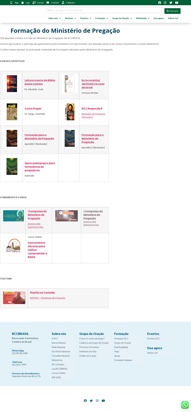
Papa (116, 350)
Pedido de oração (87, 354)
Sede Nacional (58, 345)
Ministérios (57, 358)
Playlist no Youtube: (42, 291)
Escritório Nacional (61, 350)
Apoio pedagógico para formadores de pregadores (40, 165)
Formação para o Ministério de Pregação (39, 135)
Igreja (117, 354)
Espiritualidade (121, 345)
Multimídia (142, 16)
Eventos (85, 16)
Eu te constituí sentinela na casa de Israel (93, 82)
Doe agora (159, 16)
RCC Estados (58, 363)
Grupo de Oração (122, 16)
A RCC (55, 337)
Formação (101, 16)
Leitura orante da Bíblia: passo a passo (40, 80)
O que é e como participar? (92, 337)
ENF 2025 (56, 376)
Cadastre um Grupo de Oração (94, 341)
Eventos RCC (153, 337)
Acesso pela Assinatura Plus (35, 224)
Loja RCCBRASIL (60, 367)
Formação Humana (123, 358)
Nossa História (59, 341)
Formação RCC (121, 337)
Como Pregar (33, 107)
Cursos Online (59, 371)
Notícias (70, 16)
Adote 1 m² (173, 16)
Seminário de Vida (87, 350)
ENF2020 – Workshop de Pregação (47, 296)
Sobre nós (54, 16)
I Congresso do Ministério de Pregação (37, 213)
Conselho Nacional (61, 354)
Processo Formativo (89, 345)
